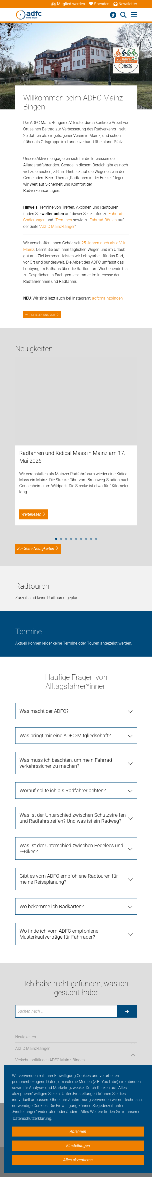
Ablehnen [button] (78, 1131)
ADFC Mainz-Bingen (57, 226)
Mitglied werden (68, 3)
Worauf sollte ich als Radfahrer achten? (63, 790)
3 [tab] (66, 538)
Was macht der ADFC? (44, 711)
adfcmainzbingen (107, 298)
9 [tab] (96, 538)
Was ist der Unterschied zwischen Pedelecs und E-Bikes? (71, 848)
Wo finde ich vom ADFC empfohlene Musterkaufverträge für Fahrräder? (59, 934)
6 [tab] (81, 538)
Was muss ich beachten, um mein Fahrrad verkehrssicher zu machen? (66, 763)
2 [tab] (61, 538)
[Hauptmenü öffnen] (134, 14)
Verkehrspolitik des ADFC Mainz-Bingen (50, 1060)
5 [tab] (76, 538)
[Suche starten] (127, 1011)
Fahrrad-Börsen (103, 220)
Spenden (99, 3)
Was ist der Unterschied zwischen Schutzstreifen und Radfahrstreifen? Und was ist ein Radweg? (73, 818)
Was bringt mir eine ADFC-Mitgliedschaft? (65, 736)
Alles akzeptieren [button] (78, 1160)
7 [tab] (86, 538)
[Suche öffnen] (123, 14)
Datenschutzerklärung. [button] (32, 1118)
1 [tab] (56, 538)
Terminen (64, 220)
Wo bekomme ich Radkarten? (52, 906)
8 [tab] (91, 538)
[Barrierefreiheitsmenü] (113, 14)
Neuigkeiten (25, 1037)
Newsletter (125, 3)
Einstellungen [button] (78, 1145)
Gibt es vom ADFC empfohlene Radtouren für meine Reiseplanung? (69, 879)
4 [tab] (71, 538)
